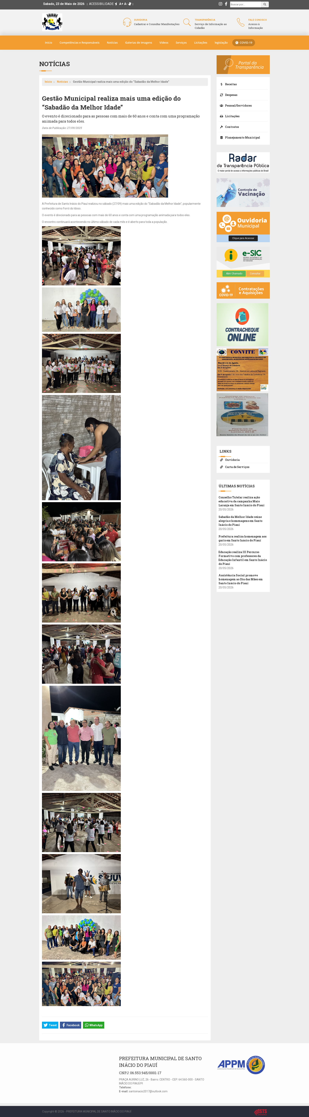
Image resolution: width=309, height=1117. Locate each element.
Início (48, 42)
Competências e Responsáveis (79, 42)
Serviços (181, 42)
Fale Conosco (257, 20)
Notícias (112, 42)
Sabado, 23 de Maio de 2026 (63, 4)
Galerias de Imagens (138, 42)
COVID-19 (243, 43)
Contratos (229, 127)
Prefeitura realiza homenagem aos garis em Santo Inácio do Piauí (242, 538)
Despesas (228, 95)
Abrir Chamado (234, 273)
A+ (121, 4)
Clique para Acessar (243, 238)
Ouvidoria (140, 20)
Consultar (255, 273)
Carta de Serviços (234, 467)
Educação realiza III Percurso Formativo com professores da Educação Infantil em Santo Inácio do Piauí (243, 558)
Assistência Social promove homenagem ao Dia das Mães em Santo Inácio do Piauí (241, 579)
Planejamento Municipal (239, 137)
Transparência (205, 20)
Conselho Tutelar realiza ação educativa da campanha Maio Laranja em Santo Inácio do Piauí (241, 501)
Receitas (228, 84)
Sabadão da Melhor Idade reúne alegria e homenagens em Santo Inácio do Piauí (240, 521)
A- (126, 4)
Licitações (200, 42)
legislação (221, 42)
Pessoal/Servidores (235, 105)
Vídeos (163, 42)
